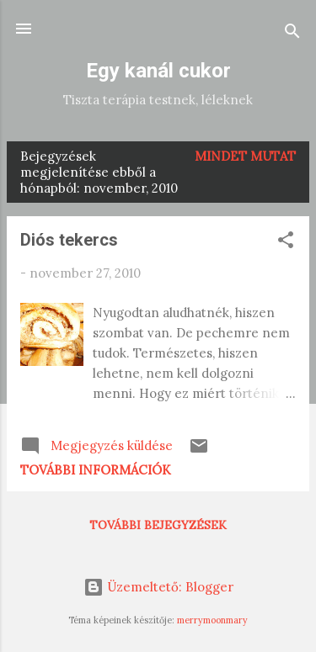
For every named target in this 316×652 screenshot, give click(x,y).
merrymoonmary (212, 620)
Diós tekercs (69, 240)
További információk (95, 470)
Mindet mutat (245, 156)
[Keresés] (292, 34)
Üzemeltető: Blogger (158, 587)
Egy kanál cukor (158, 70)
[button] (286, 243)
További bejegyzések (158, 525)
